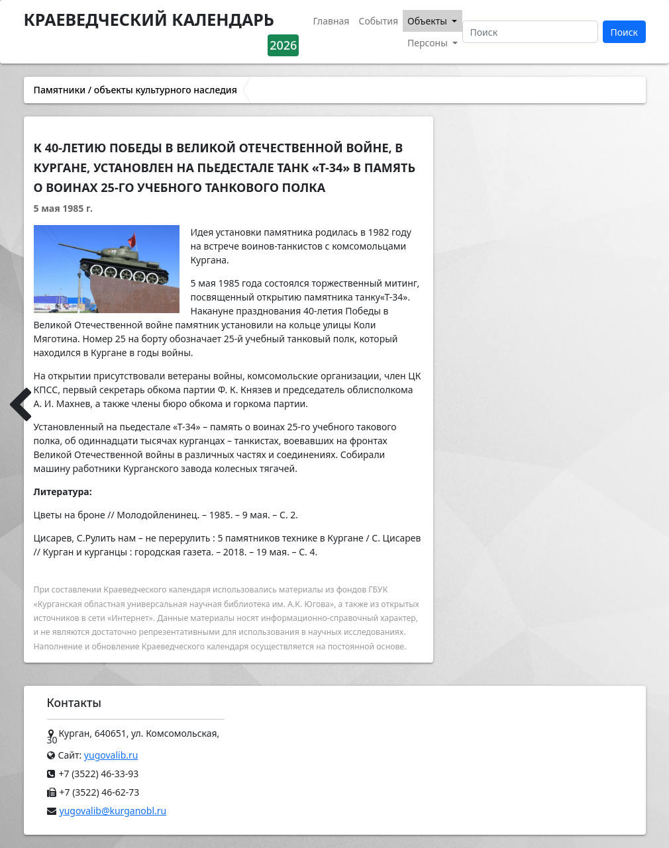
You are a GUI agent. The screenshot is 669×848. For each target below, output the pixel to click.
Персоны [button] (428, 42)
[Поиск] (530, 32)
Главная (331, 21)
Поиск (624, 32)
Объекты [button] (428, 21)
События (378, 21)
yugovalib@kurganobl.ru (113, 810)
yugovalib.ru (111, 755)
